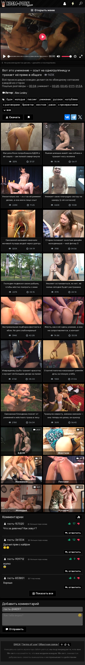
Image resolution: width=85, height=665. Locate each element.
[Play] (4, 56)
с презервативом (68, 104)
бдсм (9, 99)
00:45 (64, 86)
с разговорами (11, 104)
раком (52, 104)
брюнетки (28, 104)
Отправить (14, 629)
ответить (73, 533)
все (7, 110)
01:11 (71, 86)
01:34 (79, 86)
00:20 (55, 86)
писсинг (32, 99)
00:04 (32, 86)
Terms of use (29, 644)
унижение (45, 99)
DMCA (17, 644)
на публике (71, 99)
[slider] (27, 56)
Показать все (42, 593)
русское (58, 99)
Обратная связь (48, 644)
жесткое (41, 104)
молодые (20, 99)
